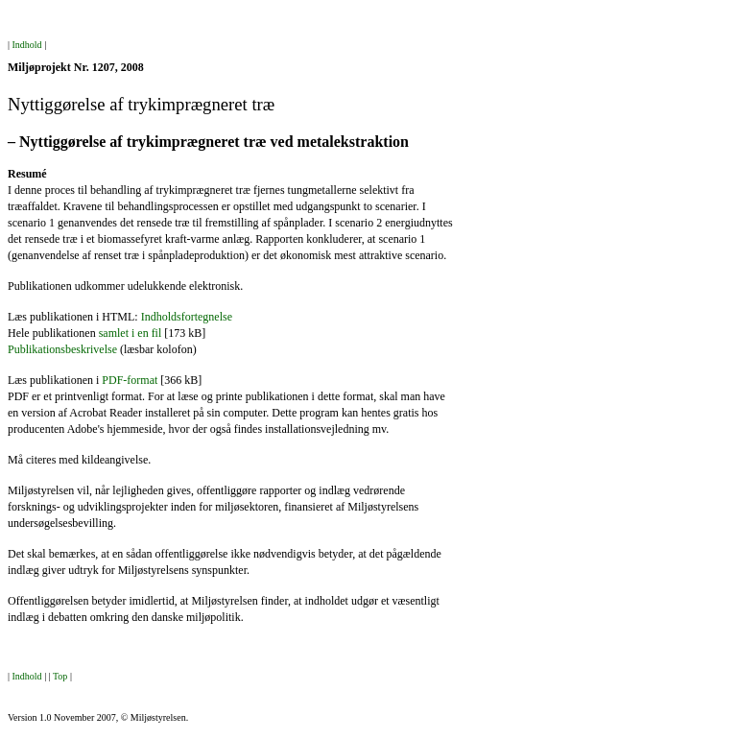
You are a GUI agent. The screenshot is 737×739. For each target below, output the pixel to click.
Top (60, 676)
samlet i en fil (130, 333)
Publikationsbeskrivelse (62, 349)
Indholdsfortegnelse (186, 316)
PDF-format (129, 380)
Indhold (27, 44)
